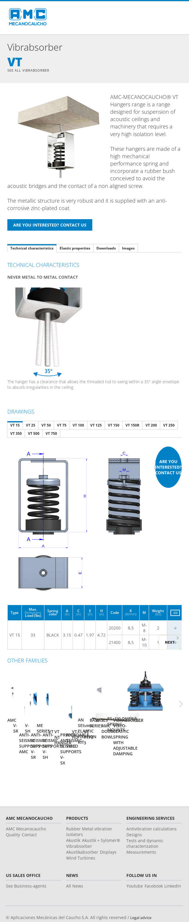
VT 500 (33, 434)
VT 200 (151, 425)
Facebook (154, 864)
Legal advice (142, 895)
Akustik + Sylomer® (101, 818)
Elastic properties (75, 248)
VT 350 (16, 434)
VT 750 (51, 434)
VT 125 (96, 425)
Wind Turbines (80, 836)
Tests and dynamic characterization (144, 821)
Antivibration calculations (151, 807)
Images (128, 248)
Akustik (73, 818)
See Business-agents (26, 864)
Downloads (106, 248)
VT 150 (113, 425)
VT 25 (30, 425)
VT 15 (15, 425)
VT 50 (46, 425)
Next (170, 642)
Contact (29, 813)
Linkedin (172, 864)
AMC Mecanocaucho (26, 807)
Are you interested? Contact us (168, 467)
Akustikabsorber (82, 830)
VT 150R (132, 425)
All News (74, 864)
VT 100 (78, 425)
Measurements (141, 830)
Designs (134, 813)
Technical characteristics (31, 248)
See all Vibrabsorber (29, 70)
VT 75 (61, 425)
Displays (108, 830)
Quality (13, 813)
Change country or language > (151, 908)
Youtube (134, 864)
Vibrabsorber (79, 824)
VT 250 (169, 425)
